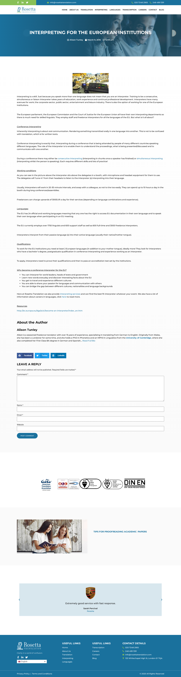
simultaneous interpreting (150, 158)
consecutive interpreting (70, 158)
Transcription (129, 10)
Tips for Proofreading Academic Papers (120, 531)
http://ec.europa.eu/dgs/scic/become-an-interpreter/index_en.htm (50, 311)
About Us (74, 10)
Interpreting (101, 10)
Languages (115, 10)
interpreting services (70, 294)
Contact (153, 10)
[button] (25, 355)
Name (20, 405)
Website (20, 425)
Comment (22, 374)
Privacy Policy (23, 674)
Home (64, 10)
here (64, 297)
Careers (143, 10)
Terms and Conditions (42, 674)
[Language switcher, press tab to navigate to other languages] (32, 661)
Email (20, 415)
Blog (161, 10)
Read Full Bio (88, 341)
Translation (87, 10)
